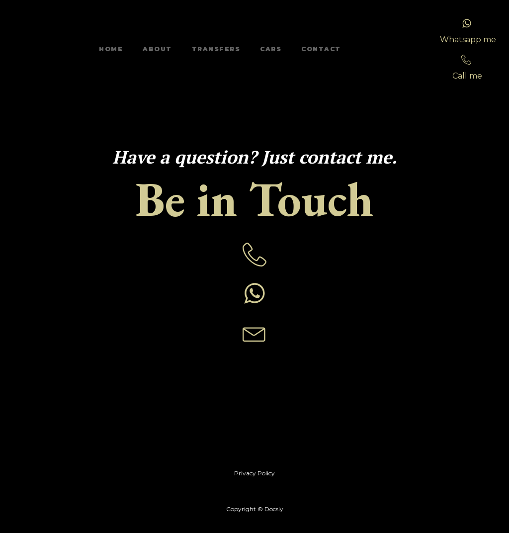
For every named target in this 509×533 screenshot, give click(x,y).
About (157, 49)
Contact (321, 49)
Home (111, 49)
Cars (270, 49)
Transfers (216, 49)
